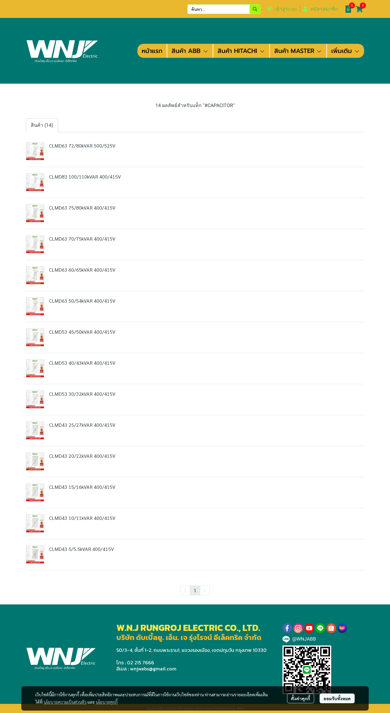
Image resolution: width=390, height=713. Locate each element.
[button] (224, 9)
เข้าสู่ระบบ (282, 9)
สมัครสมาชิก (320, 9)
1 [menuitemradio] (195, 590)
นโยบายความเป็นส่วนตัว (65, 701)
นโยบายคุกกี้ (107, 701)
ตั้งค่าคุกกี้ (300, 698)
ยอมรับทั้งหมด (337, 698)
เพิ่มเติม (345, 50)
